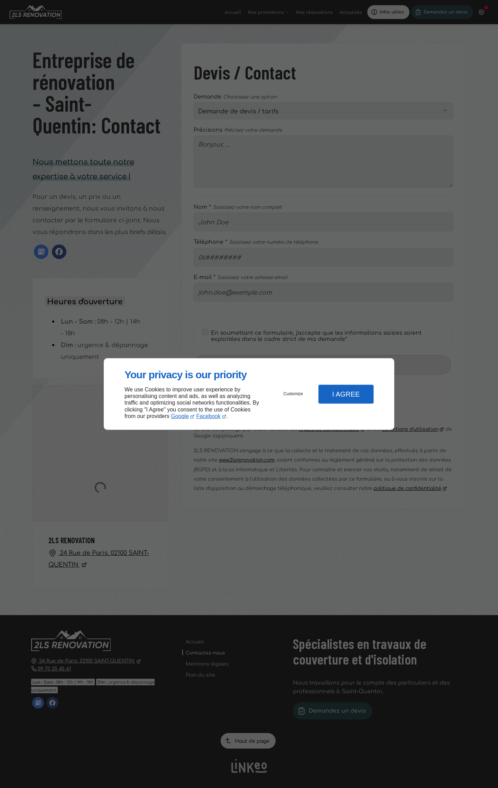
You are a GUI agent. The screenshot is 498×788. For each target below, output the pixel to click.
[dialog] (249, 394)
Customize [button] (293, 393)
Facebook (208, 416)
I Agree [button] (346, 394)
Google (180, 416)
